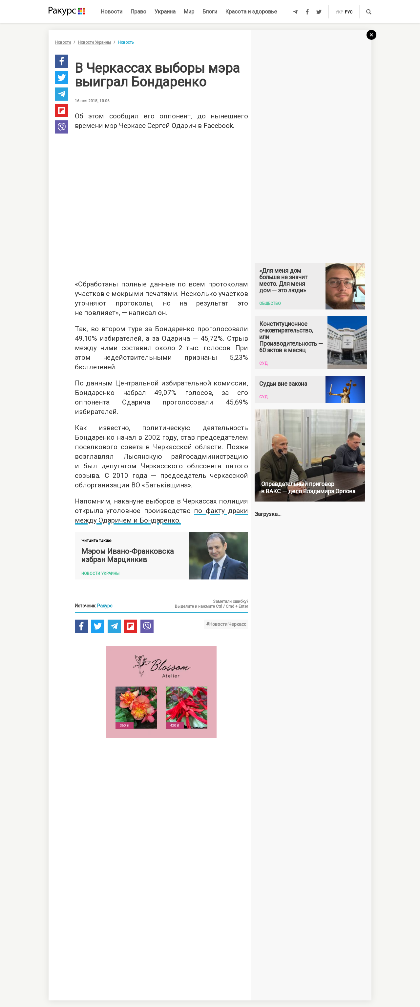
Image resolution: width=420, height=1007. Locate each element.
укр (339, 12)
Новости (111, 11)
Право (138, 11)
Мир (189, 11)
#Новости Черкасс (226, 624)
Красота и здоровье (251, 11)
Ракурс (104, 605)
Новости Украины (94, 42)
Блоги (209, 11)
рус (348, 12)
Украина (165, 11)
